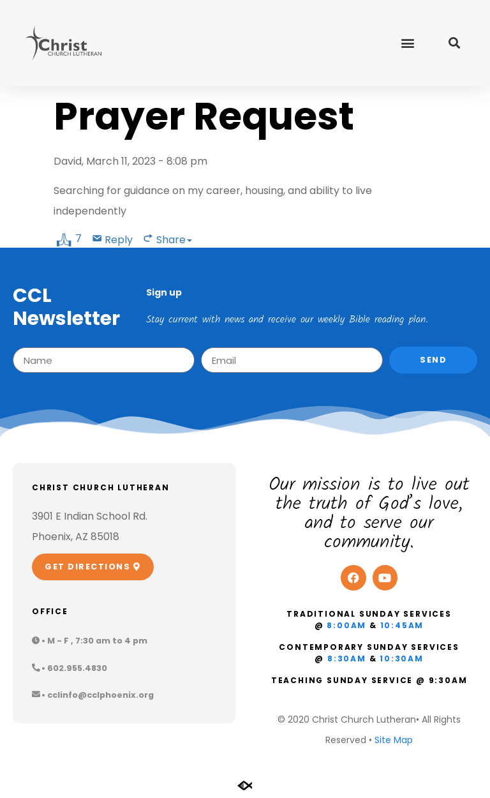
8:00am (346, 625)
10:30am (402, 658)
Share (174, 239)
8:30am (346, 658)
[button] (407, 43)
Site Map (394, 740)
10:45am (402, 625)
